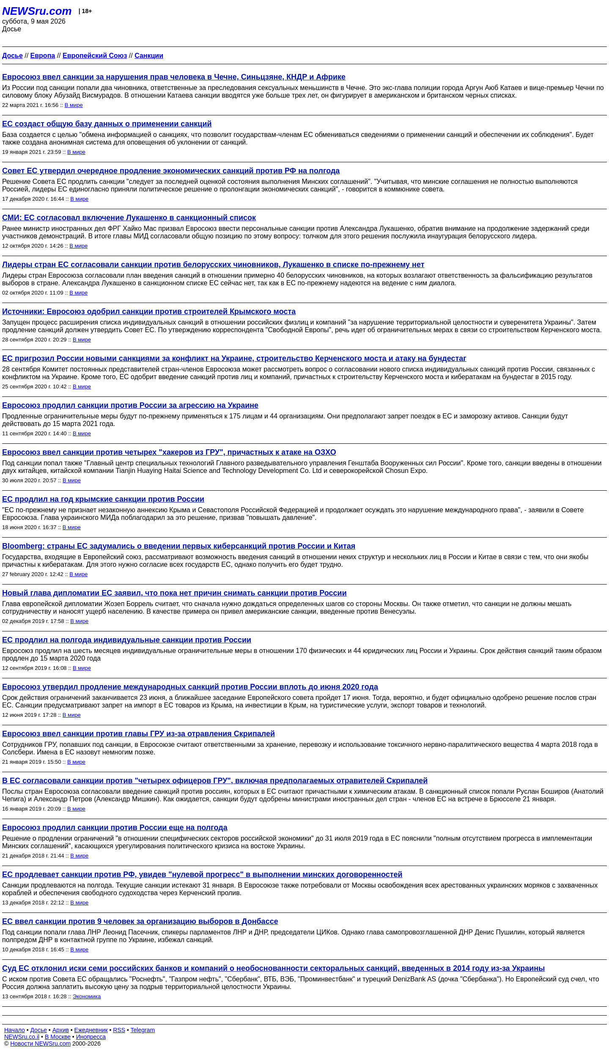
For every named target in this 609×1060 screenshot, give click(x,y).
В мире (74, 105)
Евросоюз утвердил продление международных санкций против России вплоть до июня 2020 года (190, 687)
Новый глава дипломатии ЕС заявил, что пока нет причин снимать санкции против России (174, 593)
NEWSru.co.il (21, 1036)
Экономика (87, 996)
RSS (119, 1030)
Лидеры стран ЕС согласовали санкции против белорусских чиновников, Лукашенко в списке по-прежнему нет (213, 264)
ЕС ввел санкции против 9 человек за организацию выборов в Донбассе (140, 921)
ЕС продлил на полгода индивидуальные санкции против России (126, 640)
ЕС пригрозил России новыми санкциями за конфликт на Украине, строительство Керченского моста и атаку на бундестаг (234, 358)
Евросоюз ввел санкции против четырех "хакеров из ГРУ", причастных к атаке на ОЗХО (169, 452)
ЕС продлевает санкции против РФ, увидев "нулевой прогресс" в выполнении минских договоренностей (202, 874)
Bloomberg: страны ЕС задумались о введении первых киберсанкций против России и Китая (178, 546)
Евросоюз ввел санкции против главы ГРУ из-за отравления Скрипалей (138, 733)
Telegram (143, 1030)
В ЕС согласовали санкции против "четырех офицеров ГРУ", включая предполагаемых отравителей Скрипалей (215, 780)
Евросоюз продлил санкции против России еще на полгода (115, 827)
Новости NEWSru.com (40, 1043)
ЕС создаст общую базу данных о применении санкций (107, 124)
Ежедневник (91, 1030)
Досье (38, 1030)
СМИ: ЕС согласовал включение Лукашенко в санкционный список (129, 217)
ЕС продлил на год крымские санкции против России (103, 499)
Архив (60, 1030)
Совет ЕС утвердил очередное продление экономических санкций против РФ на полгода (171, 171)
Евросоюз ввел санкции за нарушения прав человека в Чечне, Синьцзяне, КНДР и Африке (174, 77)
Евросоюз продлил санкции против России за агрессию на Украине (130, 405)
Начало (14, 1030)
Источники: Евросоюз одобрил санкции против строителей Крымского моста (149, 311)
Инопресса (91, 1036)
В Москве (58, 1036)
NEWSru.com (37, 11)
